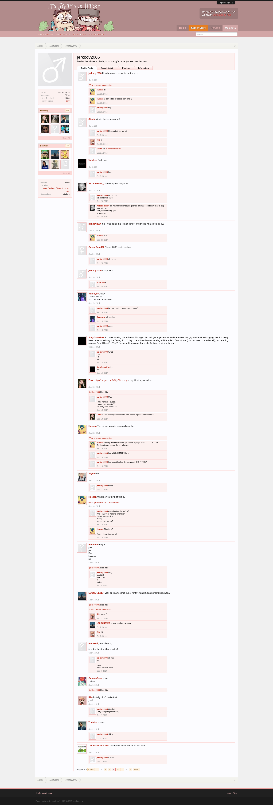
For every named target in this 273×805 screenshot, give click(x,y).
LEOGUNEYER (96, 593)
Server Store (198, 27)
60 (68, 110)
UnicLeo (92, 160)
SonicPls (101, 282)
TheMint (92, 722)
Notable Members (45, 34)
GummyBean (95, 678)
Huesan (100, 90)
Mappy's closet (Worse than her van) (129, 61)
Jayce (91, 473)
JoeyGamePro (96, 337)
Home (182, 27)
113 (67, 101)
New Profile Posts (96, 34)
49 (68, 146)
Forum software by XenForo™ (60, 801)
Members (230, 28)
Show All (66, 138)
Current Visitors (63, 34)
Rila (98, 140)
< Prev (91, 769)
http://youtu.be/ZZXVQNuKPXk (103, 502)
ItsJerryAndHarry (44, 793)
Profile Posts (87, 68)
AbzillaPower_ (96, 183)
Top (235, 793)
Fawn (91, 380)
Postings (126, 68)
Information (143, 68)
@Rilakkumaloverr (113, 149)
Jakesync (93, 293)
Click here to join (221, 14)
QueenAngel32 (96, 247)
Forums (215, 27)
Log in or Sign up (226, 3)
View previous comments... (100, 85)
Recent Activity (79, 34)
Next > (136, 769)
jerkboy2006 (95, 73)
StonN (91, 119)
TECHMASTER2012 (98, 745)
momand (93, 544)
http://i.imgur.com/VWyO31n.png (111, 380)
